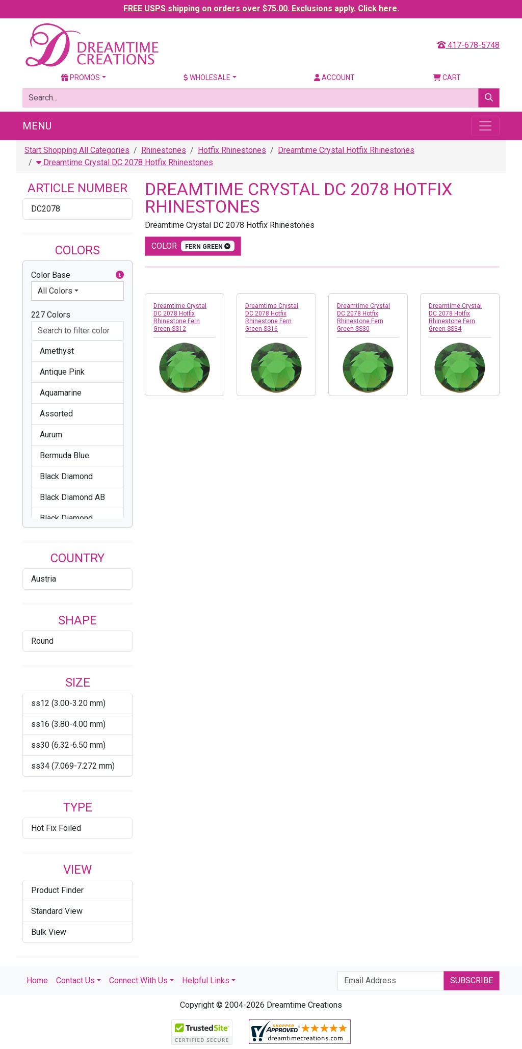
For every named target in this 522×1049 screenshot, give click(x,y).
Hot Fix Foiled (56, 828)
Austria (43, 579)
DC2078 (45, 209)
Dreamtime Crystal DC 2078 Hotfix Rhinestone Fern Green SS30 (363, 317)
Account (334, 77)
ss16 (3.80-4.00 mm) (68, 724)
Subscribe (471, 980)
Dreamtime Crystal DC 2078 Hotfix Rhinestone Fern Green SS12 (179, 317)
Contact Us (75, 980)
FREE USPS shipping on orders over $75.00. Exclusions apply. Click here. (261, 8)
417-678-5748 (468, 45)
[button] (120, 275)
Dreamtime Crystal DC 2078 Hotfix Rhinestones (124, 162)
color (192, 246)
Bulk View (48, 932)
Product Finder (57, 890)
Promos (80, 77)
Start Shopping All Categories (76, 150)
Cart (447, 77)
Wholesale (207, 77)
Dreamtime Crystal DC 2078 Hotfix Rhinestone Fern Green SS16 (271, 317)
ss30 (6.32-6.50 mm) (68, 745)
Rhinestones (163, 150)
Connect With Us (138, 980)
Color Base (77, 275)
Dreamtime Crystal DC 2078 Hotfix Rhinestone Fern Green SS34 (455, 317)
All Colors (55, 291)
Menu (36, 126)
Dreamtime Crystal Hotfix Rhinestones (346, 150)
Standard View (57, 911)
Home (37, 980)
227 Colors (50, 315)
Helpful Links (205, 980)
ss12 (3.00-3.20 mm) (68, 703)
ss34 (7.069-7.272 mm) (73, 766)
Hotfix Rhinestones (232, 150)
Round (42, 641)
